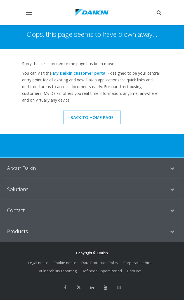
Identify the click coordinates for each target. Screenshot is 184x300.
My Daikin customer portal (80, 73)
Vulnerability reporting (58, 270)
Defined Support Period (102, 270)
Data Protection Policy (99, 262)
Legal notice (38, 262)
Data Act (134, 270)
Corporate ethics (137, 262)
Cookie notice (64, 262)
